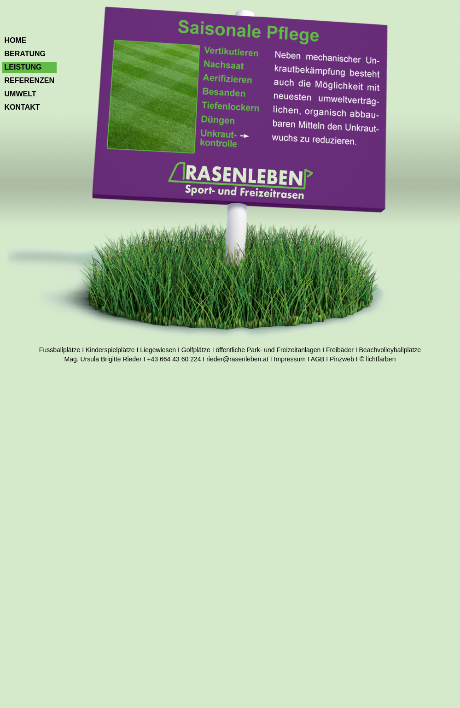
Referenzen (29, 80)
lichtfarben (381, 359)
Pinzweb (342, 359)
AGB (318, 359)
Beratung (25, 54)
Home (16, 40)
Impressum (290, 359)
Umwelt (20, 94)
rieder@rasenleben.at (237, 359)
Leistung (23, 67)
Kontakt (22, 107)
